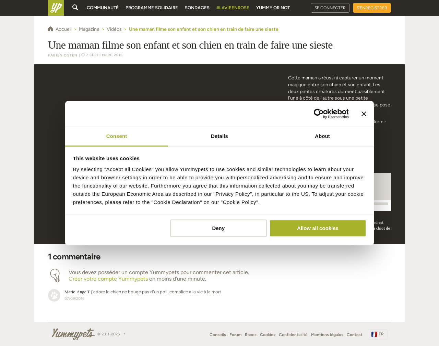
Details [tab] (219, 136)
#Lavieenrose (232, 7)
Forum (235, 334)
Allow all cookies (318, 228)
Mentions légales (327, 334)
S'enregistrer (372, 7)
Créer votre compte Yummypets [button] (108, 278)
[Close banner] (363, 113)
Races (251, 334)
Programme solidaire (152, 7)
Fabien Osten (63, 55)
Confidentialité (293, 334)
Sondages (197, 7)
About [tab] (322, 136)
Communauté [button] (103, 7)
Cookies (267, 334)
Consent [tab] (116, 136)
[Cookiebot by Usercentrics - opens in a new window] (319, 113)
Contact (355, 334)
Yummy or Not (273, 7)
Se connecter (330, 7)
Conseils (218, 334)
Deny (218, 228)
